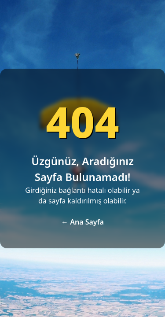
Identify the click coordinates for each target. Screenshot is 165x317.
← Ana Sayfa (82, 222)
